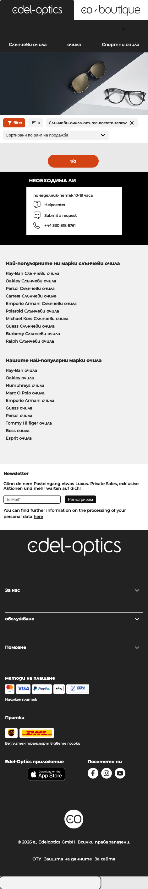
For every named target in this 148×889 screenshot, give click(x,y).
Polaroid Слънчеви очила (32, 310)
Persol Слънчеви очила (30, 288)
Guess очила (19, 407)
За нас (72, 590)
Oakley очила (20, 377)
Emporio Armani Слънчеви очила (41, 303)
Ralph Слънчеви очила (30, 341)
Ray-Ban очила (21, 370)
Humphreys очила (25, 385)
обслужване (72, 619)
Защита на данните (68, 858)
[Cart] (123, 29)
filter (14, 123)
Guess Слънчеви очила (30, 326)
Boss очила (18, 430)
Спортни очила (120, 44)
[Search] (24, 29)
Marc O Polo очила (25, 392)
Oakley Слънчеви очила (31, 280)
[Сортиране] (56, 135)
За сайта (105, 858)
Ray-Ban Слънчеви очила (32, 273)
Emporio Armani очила (30, 400)
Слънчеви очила (28, 44)
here (38, 516)
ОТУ (36, 858)
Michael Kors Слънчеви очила (37, 318)
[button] (37, 10)
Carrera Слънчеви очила (31, 295)
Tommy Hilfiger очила (29, 423)
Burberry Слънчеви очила (33, 333)
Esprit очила (19, 438)
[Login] (74, 29)
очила (74, 44)
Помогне (72, 647)
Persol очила (19, 415)
